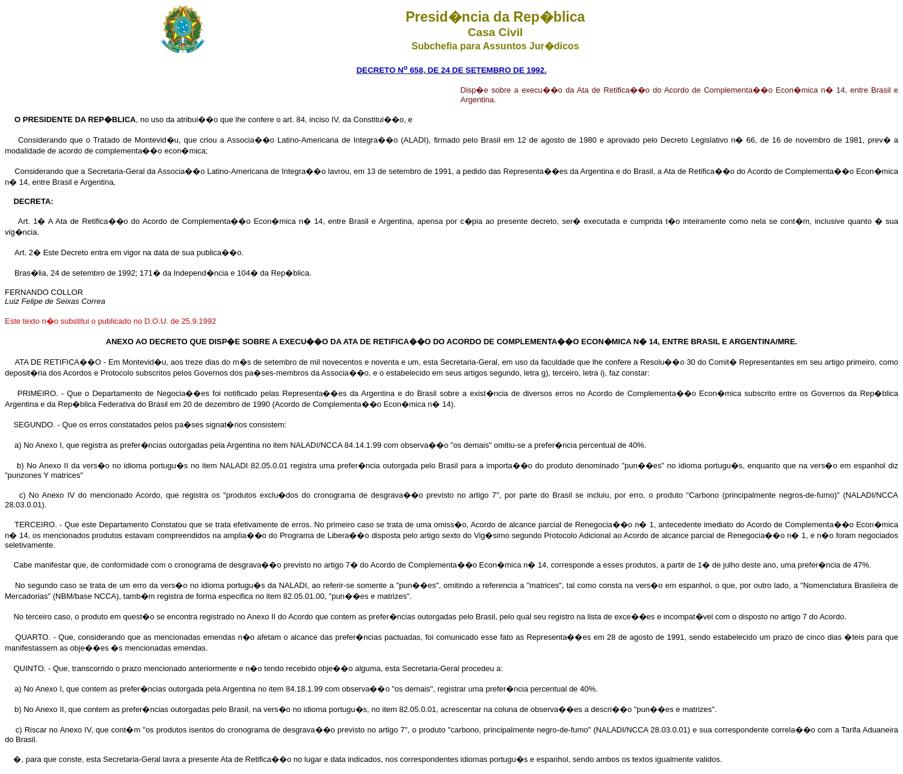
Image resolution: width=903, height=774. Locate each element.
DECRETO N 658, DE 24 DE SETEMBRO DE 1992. (451, 70)
